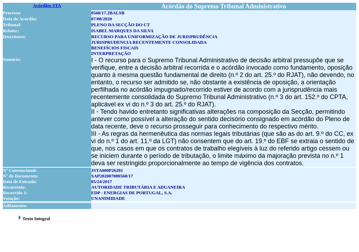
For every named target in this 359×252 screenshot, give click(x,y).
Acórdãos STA (47, 5)
